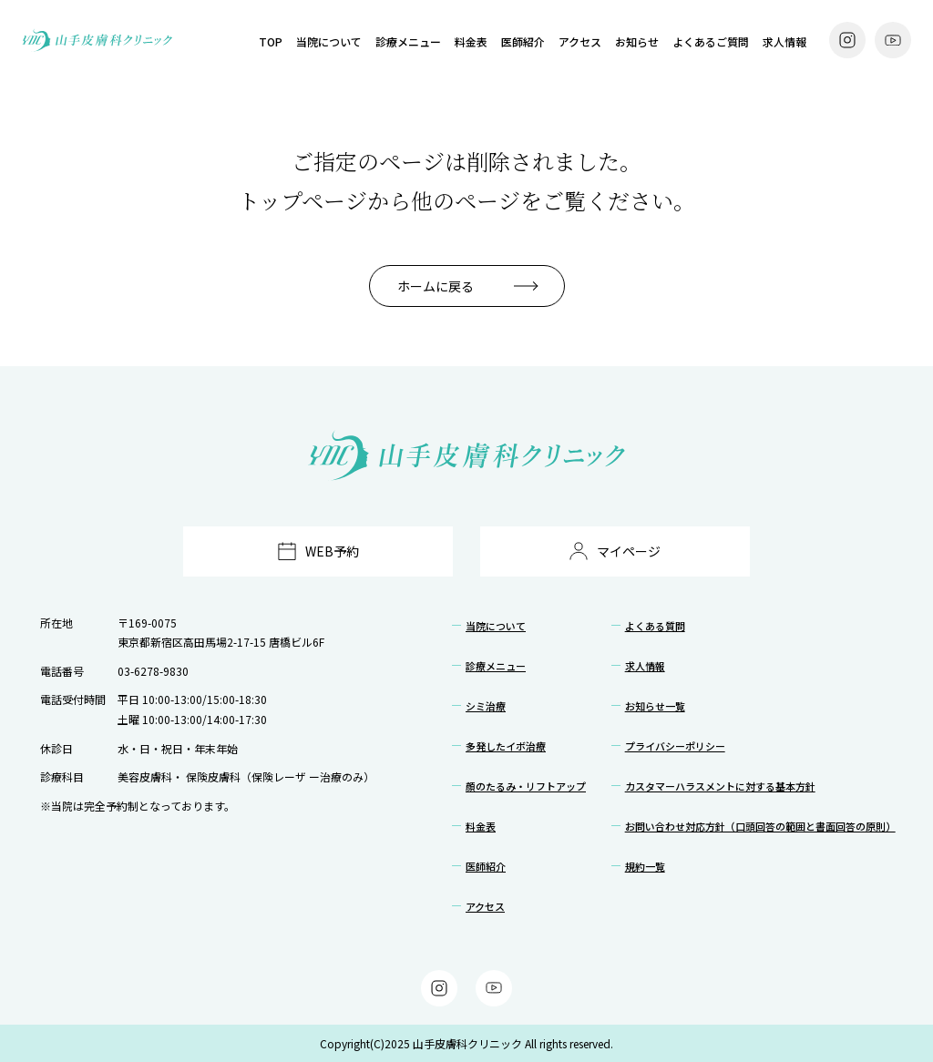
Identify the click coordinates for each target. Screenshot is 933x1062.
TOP (270, 41)
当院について (329, 41)
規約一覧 (645, 866)
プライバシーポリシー (675, 746)
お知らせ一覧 (655, 706)
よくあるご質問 (710, 41)
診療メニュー (408, 41)
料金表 (471, 41)
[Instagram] (847, 40)
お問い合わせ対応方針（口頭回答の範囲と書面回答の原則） (760, 826)
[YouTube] (893, 40)
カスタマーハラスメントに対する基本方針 (720, 786)
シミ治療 (486, 706)
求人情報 (784, 41)
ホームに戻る (435, 286)
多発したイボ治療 (506, 746)
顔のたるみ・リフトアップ (526, 786)
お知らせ (637, 41)
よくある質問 (655, 625)
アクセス (580, 41)
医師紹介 (523, 41)
